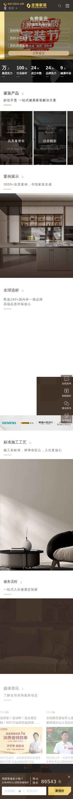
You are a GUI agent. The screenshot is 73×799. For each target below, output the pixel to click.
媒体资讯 (11, 688)
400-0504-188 (15, 3)
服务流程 (10, 584)
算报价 (59, 790)
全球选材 (11, 293)
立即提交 (39, 53)
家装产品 (11, 93)
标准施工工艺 (15, 445)
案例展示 (11, 179)
